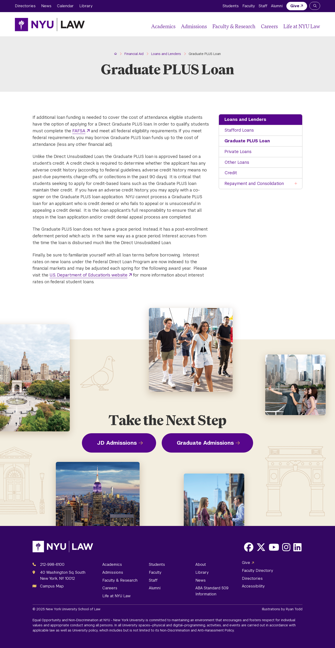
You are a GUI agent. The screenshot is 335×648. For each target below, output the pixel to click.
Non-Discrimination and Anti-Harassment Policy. (197, 630)
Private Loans (237, 151)
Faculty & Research (233, 26)
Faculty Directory (257, 570)
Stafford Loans (239, 130)
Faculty (248, 5)
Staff (263, 5)
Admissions (194, 26)
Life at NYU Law (301, 26)
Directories (25, 5)
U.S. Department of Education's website (88, 275)
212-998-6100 (52, 564)
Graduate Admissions (205, 443)
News (46, 5)
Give (294, 5)
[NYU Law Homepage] (50, 24)
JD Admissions (117, 443)
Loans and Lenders (245, 119)
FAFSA (78, 130)
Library (86, 5)
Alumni (277, 5)
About (200, 564)
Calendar (65, 5)
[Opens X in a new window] (261, 547)
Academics (163, 26)
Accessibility (253, 586)
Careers (269, 26)
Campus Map (52, 586)
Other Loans (236, 162)
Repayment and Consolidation (254, 183)
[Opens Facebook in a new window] (248, 547)
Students (231, 5)
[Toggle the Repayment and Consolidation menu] (296, 183)
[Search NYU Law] (314, 6)
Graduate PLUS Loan (247, 140)
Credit (230, 172)
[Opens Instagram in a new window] (286, 547)
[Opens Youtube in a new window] (274, 547)
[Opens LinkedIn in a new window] (297, 547)
